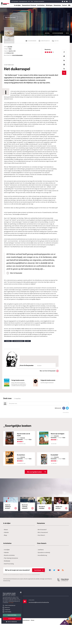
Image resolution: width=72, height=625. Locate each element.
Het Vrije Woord (14, 1)
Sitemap (32, 620)
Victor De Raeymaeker (17, 55)
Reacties (56, 40)
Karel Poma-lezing (8, 564)
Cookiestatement (26, 620)
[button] (12, 621)
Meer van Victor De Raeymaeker (48, 370)
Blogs (5, 535)
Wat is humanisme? (42, 532)
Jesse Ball (9, 46)
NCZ (29, 1)
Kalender (6, 532)
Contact (64, 5)
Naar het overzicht (10, 17)
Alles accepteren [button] (12, 615)
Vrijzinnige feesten (23, 1)
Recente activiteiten (9, 555)
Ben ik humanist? (42, 530)
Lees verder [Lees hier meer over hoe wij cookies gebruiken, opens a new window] (11, 602)
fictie (10, 49)
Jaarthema (40, 550)
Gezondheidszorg (42, 555)
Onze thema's (41, 535)
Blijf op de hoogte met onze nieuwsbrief (24, 570)
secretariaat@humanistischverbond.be (39, 602)
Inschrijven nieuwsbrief (39, 1)
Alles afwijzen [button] (12, 618)
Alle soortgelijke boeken (34, 472)
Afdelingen (49, 5)
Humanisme (57, 5)
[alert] (11, 607)
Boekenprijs (6, 561)
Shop (32, 1)
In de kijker (17, 5)
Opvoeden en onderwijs (43, 553)
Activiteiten (41, 5)
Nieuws (5, 530)
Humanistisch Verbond (29, 5)
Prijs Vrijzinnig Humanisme (10, 558)
